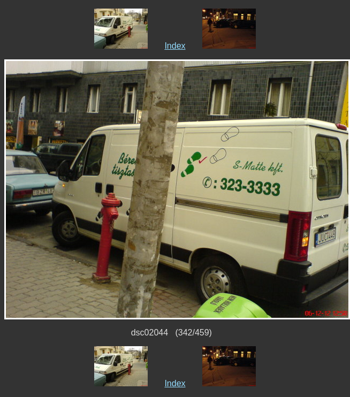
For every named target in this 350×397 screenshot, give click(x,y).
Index (174, 45)
